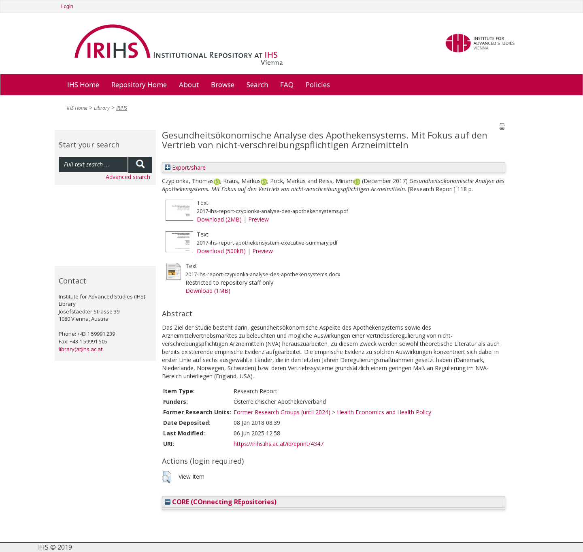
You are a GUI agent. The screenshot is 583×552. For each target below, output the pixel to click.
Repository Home (139, 84)
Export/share (185, 167)
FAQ (287, 84)
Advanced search (128, 177)
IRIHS (121, 107)
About (189, 84)
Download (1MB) (207, 290)
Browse (222, 84)
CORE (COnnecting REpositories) (221, 501)
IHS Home (83, 84)
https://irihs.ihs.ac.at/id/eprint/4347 (278, 444)
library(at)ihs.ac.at (80, 349)
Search (257, 84)
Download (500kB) (221, 251)
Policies (318, 84)
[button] (166, 477)
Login (67, 6)
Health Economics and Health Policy (384, 412)
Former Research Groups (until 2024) (282, 412)
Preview (258, 219)
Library (102, 107)
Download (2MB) (219, 219)
